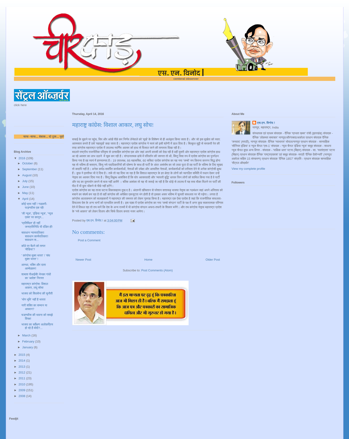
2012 (22, 372)
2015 (22, 354)
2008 (22, 396)
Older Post (213, 259)
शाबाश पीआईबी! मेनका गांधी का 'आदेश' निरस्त (36, 276)
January (28, 347)
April (25, 198)
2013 (22, 366)
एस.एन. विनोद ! (266, 122)
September (30, 169)
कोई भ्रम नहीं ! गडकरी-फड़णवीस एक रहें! (34, 205)
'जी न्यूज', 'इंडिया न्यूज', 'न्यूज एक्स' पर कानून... (37, 215)
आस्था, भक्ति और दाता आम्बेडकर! (33, 266)
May (25, 193)
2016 (22, 158)
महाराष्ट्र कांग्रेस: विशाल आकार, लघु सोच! (34, 285)
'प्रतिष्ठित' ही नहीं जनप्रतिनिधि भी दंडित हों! (37, 224)
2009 (22, 390)
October (28, 163)
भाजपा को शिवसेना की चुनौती (37, 293)
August (27, 175)
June (26, 187)
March (26, 335)
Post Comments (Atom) (157, 270)
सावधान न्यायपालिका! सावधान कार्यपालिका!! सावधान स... (34, 236)
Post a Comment (89, 240)
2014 (22, 360)
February (28, 341)
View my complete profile (248, 168)
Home (148, 259)
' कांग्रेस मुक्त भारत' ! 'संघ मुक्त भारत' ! (35, 257)
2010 (22, 384)
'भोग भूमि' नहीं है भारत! (33, 299)
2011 (22, 378)
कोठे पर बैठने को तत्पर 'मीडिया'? (33, 247)
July (25, 181)
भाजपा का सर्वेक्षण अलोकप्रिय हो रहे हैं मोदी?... (37, 326)
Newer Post (83, 259)
